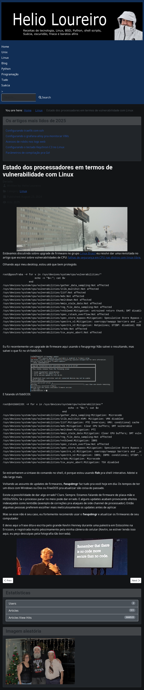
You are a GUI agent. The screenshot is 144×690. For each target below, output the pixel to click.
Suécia (5, 85)
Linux (5, 58)
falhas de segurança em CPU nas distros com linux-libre (104, 257)
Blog (4, 63)
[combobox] (18, 97)
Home (5, 47)
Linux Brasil (88, 253)
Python (6, 69)
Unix (4, 52)
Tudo (4, 80)
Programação (9, 74)
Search (45, 97)
